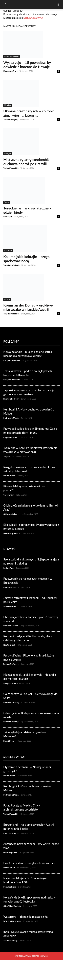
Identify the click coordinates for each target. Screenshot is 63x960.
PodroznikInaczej (11, 702)
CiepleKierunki (10, 437)
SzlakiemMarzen (10, 625)
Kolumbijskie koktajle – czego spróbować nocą (26, 258)
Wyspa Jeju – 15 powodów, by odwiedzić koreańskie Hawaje (27, 64)
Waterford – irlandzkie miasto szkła (25, 916)
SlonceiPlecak (9, 606)
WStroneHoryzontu (12, 921)
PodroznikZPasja (11, 418)
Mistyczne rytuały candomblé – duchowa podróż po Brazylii (27, 161)
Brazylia (7, 154)
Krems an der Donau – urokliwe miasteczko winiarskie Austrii (28, 307)
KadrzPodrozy (9, 833)
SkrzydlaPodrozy (11, 399)
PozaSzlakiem (9, 887)
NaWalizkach (9, 475)
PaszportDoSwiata (11, 360)
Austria (7, 299)
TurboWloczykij (10, 119)
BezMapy (7, 216)
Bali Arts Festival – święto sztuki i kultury (29, 863)
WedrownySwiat (10, 533)
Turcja (6, 202)
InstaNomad (9, 867)
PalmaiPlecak (9, 587)
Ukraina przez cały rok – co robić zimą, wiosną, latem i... (28, 113)
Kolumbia (8, 251)
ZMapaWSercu (9, 683)
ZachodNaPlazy (10, 664)
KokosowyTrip (9, 71)
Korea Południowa (11, 56)
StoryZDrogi (8, 741)
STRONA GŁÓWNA (33, 18)
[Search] (58, 4)
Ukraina (7, 105)
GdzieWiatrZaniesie (12, 906)
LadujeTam (8, 568)
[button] (5, 4)
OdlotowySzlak (10, 514)
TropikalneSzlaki (11, 265)
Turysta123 (8, 456)
